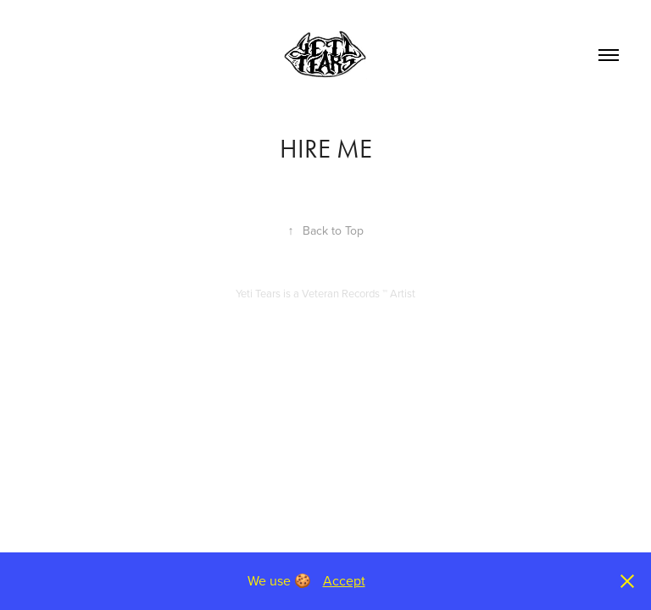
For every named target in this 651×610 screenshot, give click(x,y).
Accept (344, 580)
